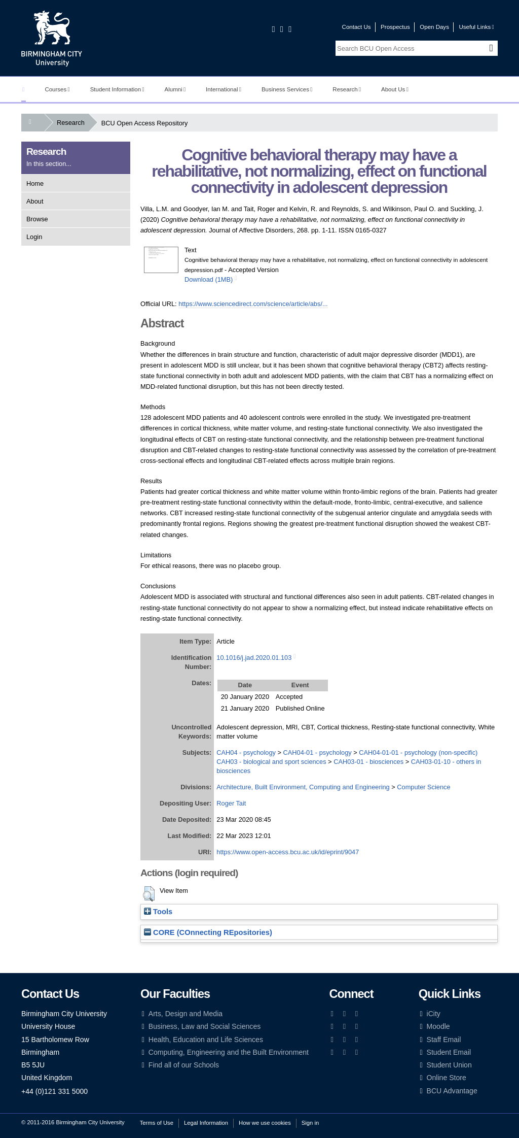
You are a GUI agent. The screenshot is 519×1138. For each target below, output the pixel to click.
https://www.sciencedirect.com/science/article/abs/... (252, 304)
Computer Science (423, 787)
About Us (395, 89)
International (223, 89)
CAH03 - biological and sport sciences (271, 761)
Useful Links (476, 27)
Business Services (287, 89)
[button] (149, 893)
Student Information (117, 89)
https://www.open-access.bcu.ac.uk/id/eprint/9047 (287, 852)
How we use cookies (265, 1123)
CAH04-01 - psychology (317, 752)
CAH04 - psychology (246, 752)
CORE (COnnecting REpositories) (208, 932)
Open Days (434, 27)
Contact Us (356, 27)
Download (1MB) (208, 279)
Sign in (310, 1123)
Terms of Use (156, 1123)
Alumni (175, 89)
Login (34, 237)
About (34, 201)
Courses (57, 89)
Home (35, 183)
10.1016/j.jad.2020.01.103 (253, 657)
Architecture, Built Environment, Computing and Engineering (302, 787)
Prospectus (395, 27)
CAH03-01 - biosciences (368, 761)
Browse (37, 219)
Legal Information (206, 1123)
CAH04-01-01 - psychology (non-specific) (418, 752)
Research (346, 89)
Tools (158, 912)
